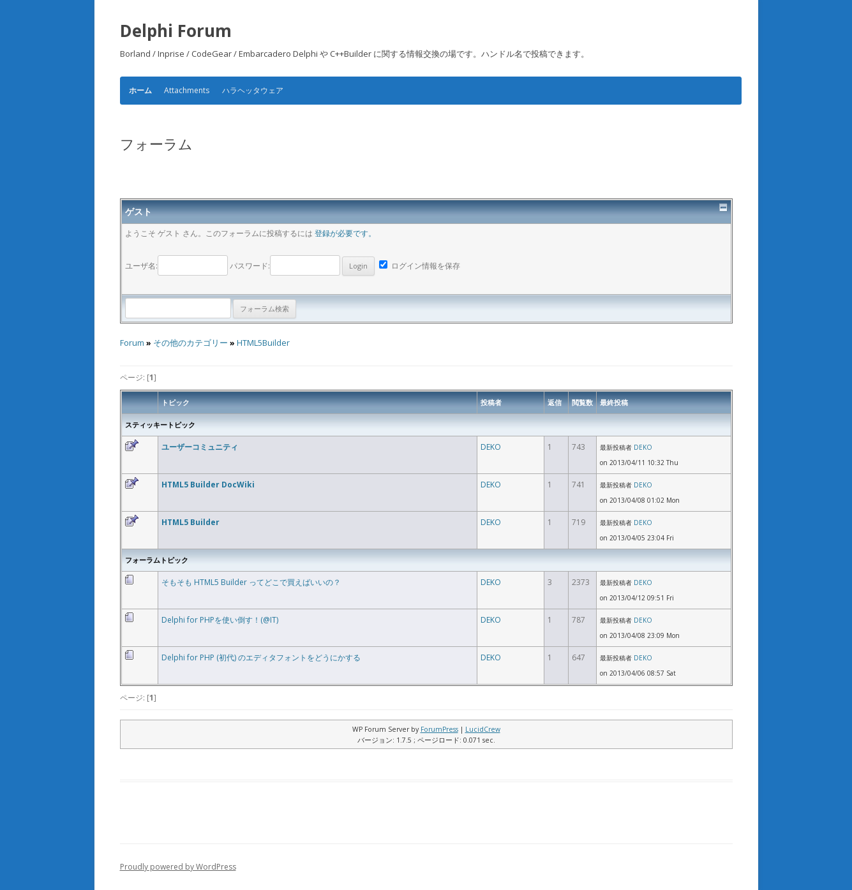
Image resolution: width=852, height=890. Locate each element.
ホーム (140, 90)
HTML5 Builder (190, 522)
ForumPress (439, 729)
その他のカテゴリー (190, 342)
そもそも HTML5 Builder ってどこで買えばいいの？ (251, 582)
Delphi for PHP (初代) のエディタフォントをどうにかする (261, 657)
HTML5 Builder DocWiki (208, 484)
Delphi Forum (176, 30)
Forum (132, 342)
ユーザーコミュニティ (199, 446)
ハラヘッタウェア (252, 90)
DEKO (491, 446)
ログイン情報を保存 (419, 265)
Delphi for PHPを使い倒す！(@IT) (219, 619)
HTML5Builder (263, 342)
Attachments (186, 90)
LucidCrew (482, 729)
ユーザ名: (177, 265)
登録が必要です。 (345, 233)
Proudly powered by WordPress (178, 866)
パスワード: (302, 265)
